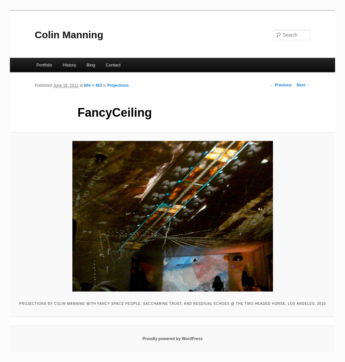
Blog (91, 64)
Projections (118, 85)
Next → (303, 85)
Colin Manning (69, 34)
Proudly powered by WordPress (172, 338)
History (69, 64)
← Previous (281, 85)
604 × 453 (93, 85)
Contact (113, 64)
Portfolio (44, 64)
